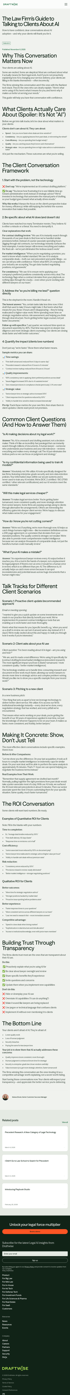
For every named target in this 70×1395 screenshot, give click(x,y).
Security (6, 1353)
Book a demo (35, 1231)
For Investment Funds (11, 1295)
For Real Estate (8, 1302)
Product (5, 1275)
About (5, 1340)
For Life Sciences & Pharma (14, 1298)
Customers (7, 1308)
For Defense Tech (10, 1292)
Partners (6, 1347)
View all (65, 1122)
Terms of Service (8, 1383)
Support (6, 1350)
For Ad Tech (7, 1288)
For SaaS (6, 1305)
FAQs (4, 1357)
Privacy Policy (7, 1379)
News (4, 1321)
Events (5, 1328)
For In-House (8, 1285)
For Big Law (7, 1278)
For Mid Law (7, 1281)
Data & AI (6, 43)
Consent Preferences (9, 1390)
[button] (65, 4)
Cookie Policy (7, 1387)
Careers (5, 1343)
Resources (7, 1324)
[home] (10, 4)
